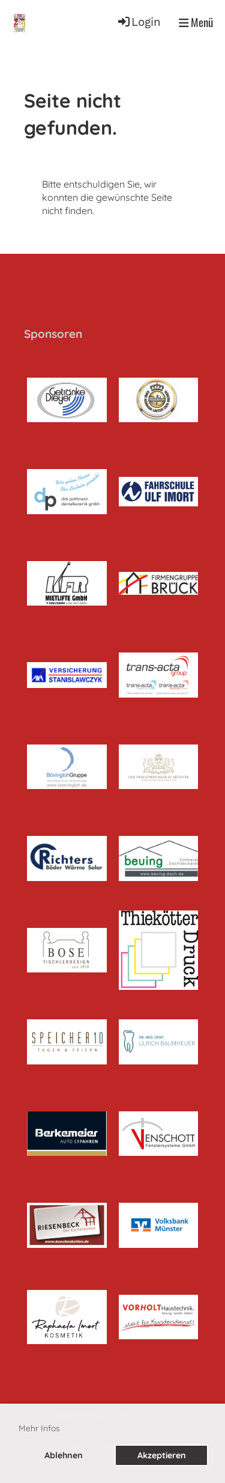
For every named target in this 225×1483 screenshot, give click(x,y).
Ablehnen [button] (63, 1455)
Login (138, 22)
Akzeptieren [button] (161, 1455)
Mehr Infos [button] (39, 1428)
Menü (196, 22)
